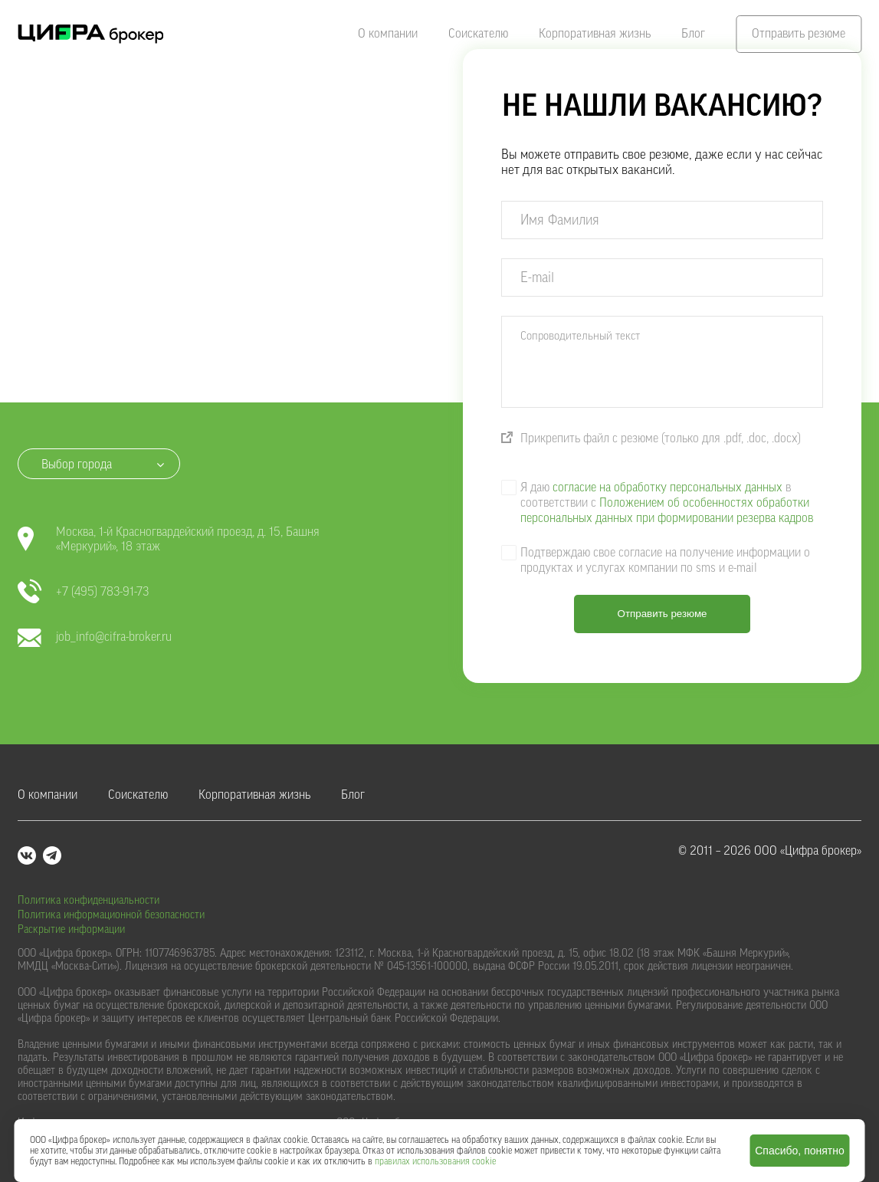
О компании (388, 34)
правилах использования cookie (435, 1161)
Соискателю (478, 34)
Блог (693, 34)
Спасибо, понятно (800, 1150)
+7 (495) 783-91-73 (83, 592)
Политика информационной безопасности (111, 915)
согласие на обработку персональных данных (667, 487)
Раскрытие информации (71, 929)
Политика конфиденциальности (88, 900)
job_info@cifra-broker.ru (95, 637)
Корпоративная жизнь (595, 34)
